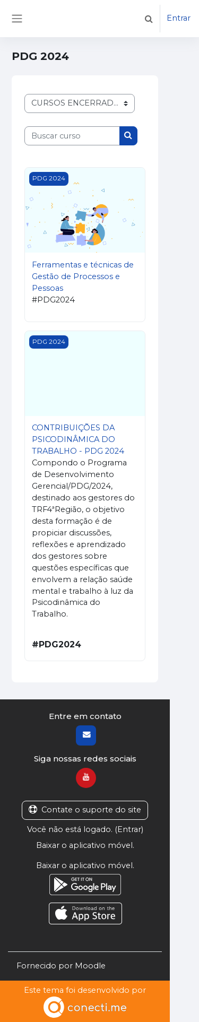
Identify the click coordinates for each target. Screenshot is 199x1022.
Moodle (90, 966)
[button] (149, 18)
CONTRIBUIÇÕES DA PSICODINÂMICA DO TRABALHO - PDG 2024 (78, 439)
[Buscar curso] (72, 135)
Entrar (179, 18)
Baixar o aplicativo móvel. (85, 845)
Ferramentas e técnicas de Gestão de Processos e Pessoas (83, 276)
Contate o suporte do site (85, 810)
